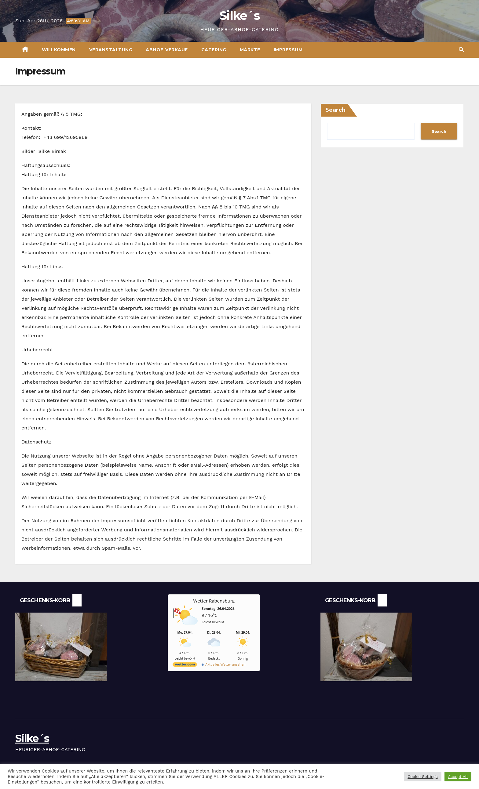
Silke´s (239, 15)
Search (335, 110)
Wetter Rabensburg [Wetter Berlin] (214, 601)
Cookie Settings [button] (422, 776)
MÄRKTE (250, 49)
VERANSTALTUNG (111, 49)
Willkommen (59, 49)
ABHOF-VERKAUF (167, 49)
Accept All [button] (458, 776)
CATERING (213, 49)
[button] (461, 49)
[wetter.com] (185, 665)
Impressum (288, 49)
